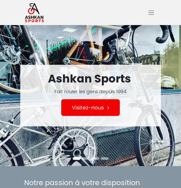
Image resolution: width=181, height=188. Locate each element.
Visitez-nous (90, 107)
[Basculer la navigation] (151, 13)
